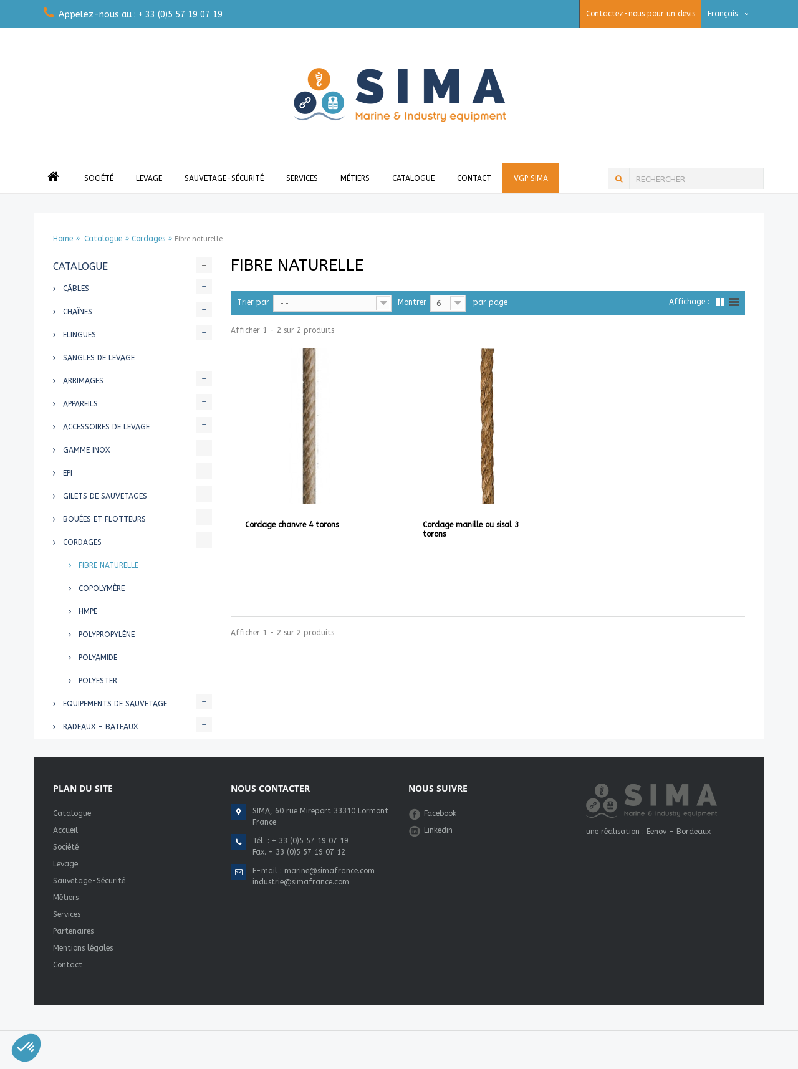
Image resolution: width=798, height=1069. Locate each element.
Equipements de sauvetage (113, 703)
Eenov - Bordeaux (679, 831)
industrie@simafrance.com (300, 882)
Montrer (412, 302)
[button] (26, 1048)
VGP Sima (531, 178)
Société (98, 178)
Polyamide (96, 657)
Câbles (74, 288)
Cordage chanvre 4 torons (292, 524)
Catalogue (413, 178)
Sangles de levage (97, 357)
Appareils (79, 404)
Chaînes (76, 311)
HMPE (86, 611)
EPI (66, 473)
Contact (474, 178)
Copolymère (100, 588)
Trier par (253, 302)
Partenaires (73, 931)
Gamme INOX (85, 450)
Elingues (78, 334)
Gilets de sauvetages (103, 496)
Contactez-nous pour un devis (640, 13)
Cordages (148, 238)
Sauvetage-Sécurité (224, 178)
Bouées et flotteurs (103, 519)
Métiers (355, 178)
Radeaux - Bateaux (99, 726)
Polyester (96, 680)
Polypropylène (105, 634)
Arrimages (81, 380)
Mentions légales (83, 948)
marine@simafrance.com (329, 870)
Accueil (65, 830)
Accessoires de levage (105, 427)
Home (63, 238)
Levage (149, 178)
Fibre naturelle (107, 565)
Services (302, 178)
